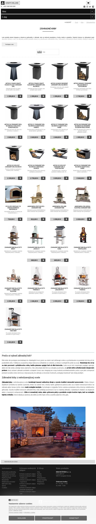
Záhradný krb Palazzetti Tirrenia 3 (36, 289)
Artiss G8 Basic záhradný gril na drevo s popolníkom (82, 85)
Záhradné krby (90, 22)
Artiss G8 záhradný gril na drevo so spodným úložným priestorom (82, 126)
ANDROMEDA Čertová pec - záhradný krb (36, 207)
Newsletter (5, 480)
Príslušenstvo (41, 478)
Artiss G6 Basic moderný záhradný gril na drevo (59, 84)
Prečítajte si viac (9, 44)
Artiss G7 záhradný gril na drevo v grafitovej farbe (59, 126)
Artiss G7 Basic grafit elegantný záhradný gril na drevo (36, 85)
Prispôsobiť (47, 518)
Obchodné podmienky (9, 472)
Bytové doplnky (42, 480)
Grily (44, 52)
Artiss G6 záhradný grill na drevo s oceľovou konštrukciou (13, 126)
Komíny (39, 476)
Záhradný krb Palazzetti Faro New (13, 330)
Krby (82, 22)
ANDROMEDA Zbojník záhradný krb (59, 207)
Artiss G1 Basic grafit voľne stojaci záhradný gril (13, 85)
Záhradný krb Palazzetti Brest (13, 248)
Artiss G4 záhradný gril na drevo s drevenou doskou (36, 167)
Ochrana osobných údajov (27, 474)
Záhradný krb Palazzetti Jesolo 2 (36, 248)
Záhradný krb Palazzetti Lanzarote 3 (59, 289)
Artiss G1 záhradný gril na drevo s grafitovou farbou (36, 126)
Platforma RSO (6, 478)
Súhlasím (22, 518)
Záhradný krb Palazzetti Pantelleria (82, 248)
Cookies (4, 488)
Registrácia (40, 484)
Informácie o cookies (30, 512)
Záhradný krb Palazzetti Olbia (59, 248)
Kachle (39, 474)
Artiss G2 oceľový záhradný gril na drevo (13, 166)
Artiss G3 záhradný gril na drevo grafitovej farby (82, 167)
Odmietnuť (73, 518)
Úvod (76, 22)
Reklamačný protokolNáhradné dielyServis (8, 484)
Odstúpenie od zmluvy (9, 476)
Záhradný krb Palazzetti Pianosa (82, 289)
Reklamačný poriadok (8, 474)
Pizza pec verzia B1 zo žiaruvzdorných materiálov (13, 208)
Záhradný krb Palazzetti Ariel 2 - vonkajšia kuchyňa (13, 290)
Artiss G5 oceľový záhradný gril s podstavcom (59, 167)
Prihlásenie (40, 482)
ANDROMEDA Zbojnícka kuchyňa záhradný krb (82, 207)
